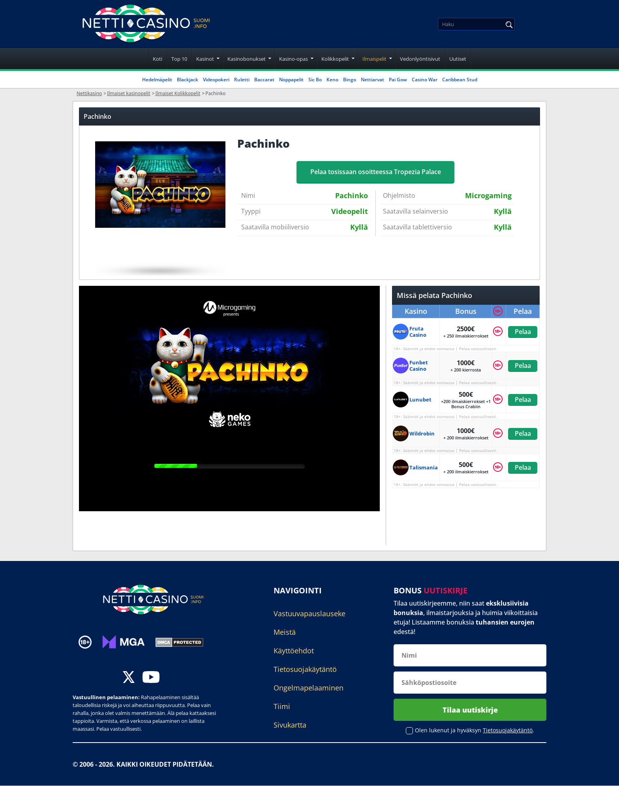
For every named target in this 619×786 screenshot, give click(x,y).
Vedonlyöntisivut (420, 58)
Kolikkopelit (335, 58)
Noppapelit (291, 79)
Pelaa (522, 331)
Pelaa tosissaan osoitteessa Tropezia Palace (375, 171)
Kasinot (205, 58)
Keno (332, 79)
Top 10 (179, 58)
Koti (157, 58)
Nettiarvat (372, 79)
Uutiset (457, 58)
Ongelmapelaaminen (308, 687)
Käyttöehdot (294, 650)
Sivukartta (290, 725)
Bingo (349, 79)
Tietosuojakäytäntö (305, 669)
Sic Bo (315, 79)
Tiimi (282, 706)
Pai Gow (398, 79)
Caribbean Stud (459, 79)
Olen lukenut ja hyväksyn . (474, 730)
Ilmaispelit (374, 58)
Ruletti (241, 79)
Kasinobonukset (246, 58)
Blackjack (187, 79)
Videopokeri (216, 79)
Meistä (285, 632)
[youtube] (151, 678)
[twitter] (129, 678)
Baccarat (264, 79)
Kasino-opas (293, 58)
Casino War (424, 79)
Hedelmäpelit (157, 79)
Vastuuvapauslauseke (309, 613)
